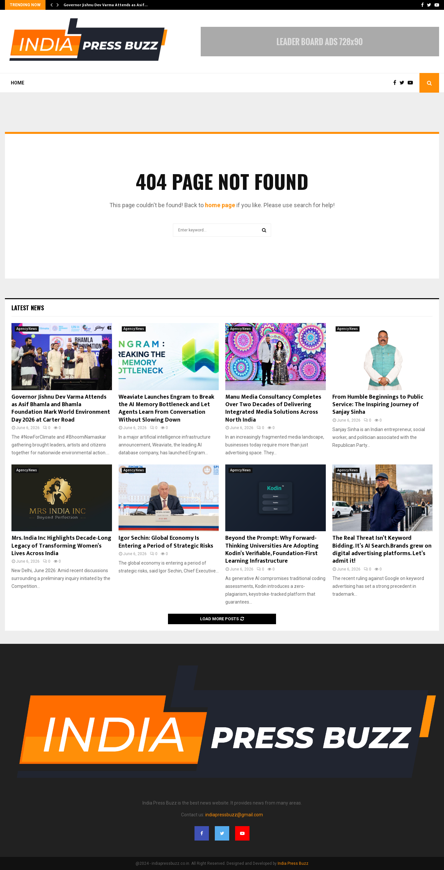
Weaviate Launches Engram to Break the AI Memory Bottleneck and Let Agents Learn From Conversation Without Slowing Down (166, 408)
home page (220, 205)
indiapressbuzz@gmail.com (234, 814)
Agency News (26, 329)
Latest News (27, 307)
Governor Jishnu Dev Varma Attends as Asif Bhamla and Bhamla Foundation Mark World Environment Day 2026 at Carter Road (60, 408)
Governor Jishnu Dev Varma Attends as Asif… (106, 5)
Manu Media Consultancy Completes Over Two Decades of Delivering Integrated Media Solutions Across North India (273, 408)
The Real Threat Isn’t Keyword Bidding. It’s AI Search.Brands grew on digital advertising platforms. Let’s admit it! (382, 549)
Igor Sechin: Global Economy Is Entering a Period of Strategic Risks (166, 542)
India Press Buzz (293, 863)
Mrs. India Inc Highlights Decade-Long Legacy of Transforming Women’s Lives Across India (61, 545)
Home (17, 82)
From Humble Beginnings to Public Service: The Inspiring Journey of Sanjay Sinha (377, 404)
